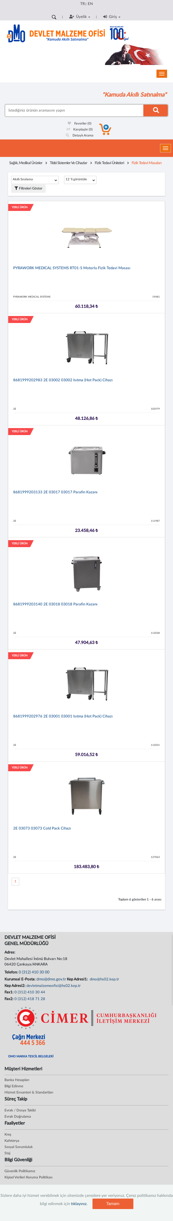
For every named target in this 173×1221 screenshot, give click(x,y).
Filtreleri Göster (28, 188)
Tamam (112, 1204)
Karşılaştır (80, 129)
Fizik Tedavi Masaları (147, 163)
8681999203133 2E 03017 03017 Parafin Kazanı (55, 492)
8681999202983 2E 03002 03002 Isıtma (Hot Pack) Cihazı (63, 380)
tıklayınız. (79, 1204)
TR (82, 4)
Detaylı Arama (79, 135)
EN (90, 4)
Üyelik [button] (79, 17)
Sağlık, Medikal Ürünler (25, 163)
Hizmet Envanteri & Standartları (28, 1092)
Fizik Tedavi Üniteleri (109, 163)
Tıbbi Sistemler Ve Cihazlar (68, 163)
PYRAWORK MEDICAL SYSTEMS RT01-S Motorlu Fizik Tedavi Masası (71, 268)
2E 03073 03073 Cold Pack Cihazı (42, 828)
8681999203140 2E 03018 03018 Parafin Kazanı (55, 604)
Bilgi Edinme (13, 1086)
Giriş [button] (111, 17)
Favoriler (79, 123)
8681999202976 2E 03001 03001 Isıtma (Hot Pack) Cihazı (63, 716)
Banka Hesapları (16, 1080)
